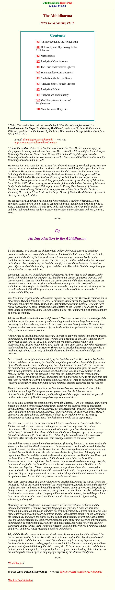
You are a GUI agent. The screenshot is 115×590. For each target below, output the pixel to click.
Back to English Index (20, 580)
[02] (38, 55)
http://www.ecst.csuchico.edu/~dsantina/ (35, 142)
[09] (38, 94)
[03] (38, 61)
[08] (38, 89)
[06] (38, 78)
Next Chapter (16, 563)
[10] (38, 100)
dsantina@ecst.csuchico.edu (38, 139)
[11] (38, 109)
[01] (38, 47)
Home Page (66, 2)
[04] (38, 67)
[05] (38, 72)
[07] (38, 83)
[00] (38, 41)
